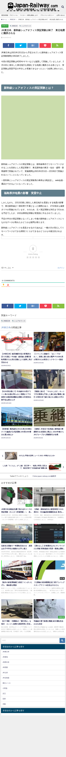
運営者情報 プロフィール (9, 15)
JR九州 (5, 672)
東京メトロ (7, 683)
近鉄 (4, 699)
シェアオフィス (26, 26)
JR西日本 (6, 662)
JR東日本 (5, 25)
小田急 (5, 688)
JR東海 (5, 657)
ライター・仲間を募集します (29, 15)
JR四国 (5, 667)
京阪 (4, 704)
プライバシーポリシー (47, 15)
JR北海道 (6, 678)
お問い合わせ (61, 15)
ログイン (60, 268)
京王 (4, 693)
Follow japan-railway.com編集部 (44, 476)
